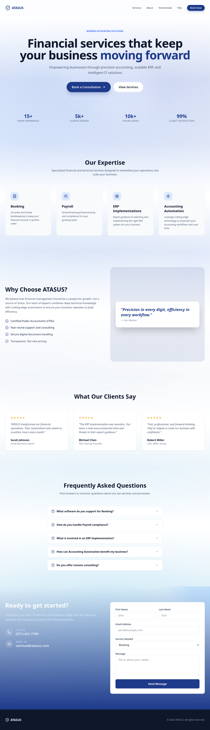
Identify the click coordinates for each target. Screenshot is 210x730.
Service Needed (132, 639)
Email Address (131, 624)
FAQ (179, 7)
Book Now (195, 7)
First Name (130, 609)
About (149, 7)
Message (129, 653)
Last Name (173, 609)
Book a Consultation (88, 87)
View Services (128, 87)
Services (136, 7)
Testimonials (165, 7)
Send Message (166, 684)
